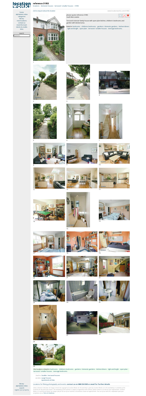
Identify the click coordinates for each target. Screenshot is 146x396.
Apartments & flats (48, 380)
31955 (77, 6)
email (92, 384)
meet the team (22, 25)
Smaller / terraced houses (50, 375)
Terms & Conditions (48, 393)
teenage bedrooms (115, 28)
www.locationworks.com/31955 (118, 11)
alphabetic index (22, 14)
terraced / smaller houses (64, 6)
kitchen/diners (124, 26)
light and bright (73, 28)
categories (22, 16)
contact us (21, 23)
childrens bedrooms (89, 26)
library (21, 18)
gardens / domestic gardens (107, 26)
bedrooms (76, 26)
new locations (22, 21)
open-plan (83, 28)
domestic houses (47, 6)
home (22, 12)
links (21, 29)
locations (36, 6)
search (21, 388)
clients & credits (21, 27)
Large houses (46, 378)
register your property (22, 390)
